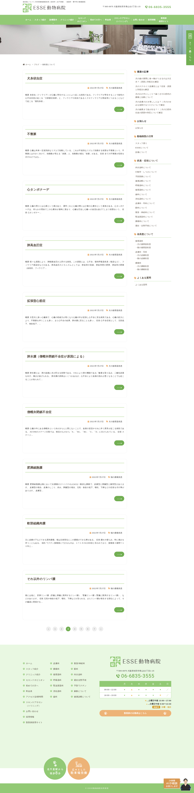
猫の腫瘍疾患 (116, 477)
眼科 (76, 669)
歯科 (55, 697)
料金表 (108, 20)
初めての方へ (96, 20)
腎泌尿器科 (58, 686)
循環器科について (143, 190)
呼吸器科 (57, 680)
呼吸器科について (143, 185)
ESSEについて (141, 148)
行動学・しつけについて (146, 172)
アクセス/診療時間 (34, 697)
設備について (141, 152)
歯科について (141, 194)
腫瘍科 (138, 263)
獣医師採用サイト (164, 19)
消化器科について (143, 199)
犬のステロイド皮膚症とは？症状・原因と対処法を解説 (153, 88)
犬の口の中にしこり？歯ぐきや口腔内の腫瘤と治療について (153, 95)
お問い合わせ (139, 20)
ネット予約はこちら (190, 46)
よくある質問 (144, 278)
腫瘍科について (142, 221)
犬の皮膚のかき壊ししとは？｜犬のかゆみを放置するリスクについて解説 (153, 103)
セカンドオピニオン (82, 19)
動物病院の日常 (145, 136)
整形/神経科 (79, 663)
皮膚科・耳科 (141, 252)
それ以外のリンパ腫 (41, 579)
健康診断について (143, 181)
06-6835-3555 (137, 676)
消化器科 (57, 691)
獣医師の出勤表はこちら (135, 713)
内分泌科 (78, 674)
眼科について (141, 208)
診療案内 (53, 20)
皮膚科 (56, 663)
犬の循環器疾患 (115, 88)
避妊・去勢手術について (146, 226)
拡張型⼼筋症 (36, 301)
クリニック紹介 (67, 20)
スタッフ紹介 (40, 20)
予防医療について (143, 176)
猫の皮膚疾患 (143, 258)
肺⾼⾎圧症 (34, 245)
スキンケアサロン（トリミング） (122, 19)
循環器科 (139, 241)
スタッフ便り (141, 143)
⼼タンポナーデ (38, 189)
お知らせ (139, 128)
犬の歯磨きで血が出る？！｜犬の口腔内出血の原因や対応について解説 (153, 111)
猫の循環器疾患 (144, 247)
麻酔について (80, 691)
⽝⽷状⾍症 (34, 78)
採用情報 (152, 20)
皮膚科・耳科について (145, 203)
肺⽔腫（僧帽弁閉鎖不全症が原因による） (56, 356)
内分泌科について (143, 167)
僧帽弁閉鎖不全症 (39, 412)
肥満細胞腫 (34, 467)
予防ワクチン (80, 686)
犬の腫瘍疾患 (143, 266)
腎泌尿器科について (144, 217)
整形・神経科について (145, 212)
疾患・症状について (147, 160)
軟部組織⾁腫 (36, 523)
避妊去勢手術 (80, 680)
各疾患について (145, 234)
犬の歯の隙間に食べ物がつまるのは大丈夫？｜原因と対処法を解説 (153, 80)
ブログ (36, 64)
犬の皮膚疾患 (143, 255)
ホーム (28, 20)
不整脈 (31, 134)
